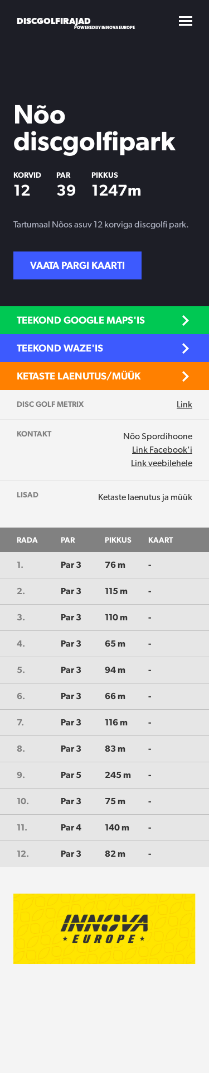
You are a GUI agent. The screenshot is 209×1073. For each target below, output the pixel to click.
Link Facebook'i (162, 449)
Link (184, 404)
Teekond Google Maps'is (81, 320)
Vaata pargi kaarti (77, 265)
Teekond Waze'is (60, 348)
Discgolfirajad (54, 21)
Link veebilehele (161, 463)
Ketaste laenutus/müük (78, 376)
